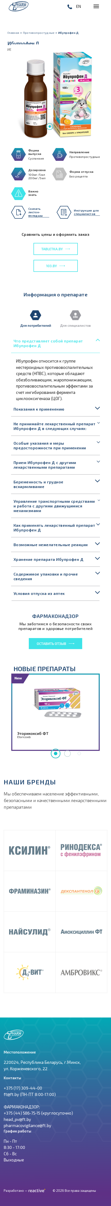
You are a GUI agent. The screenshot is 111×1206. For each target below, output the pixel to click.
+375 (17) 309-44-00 (23, 1098)
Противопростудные (39, 32)
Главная (13, 32)
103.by (55, 266)
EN (78, 6)
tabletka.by (55, 249)
